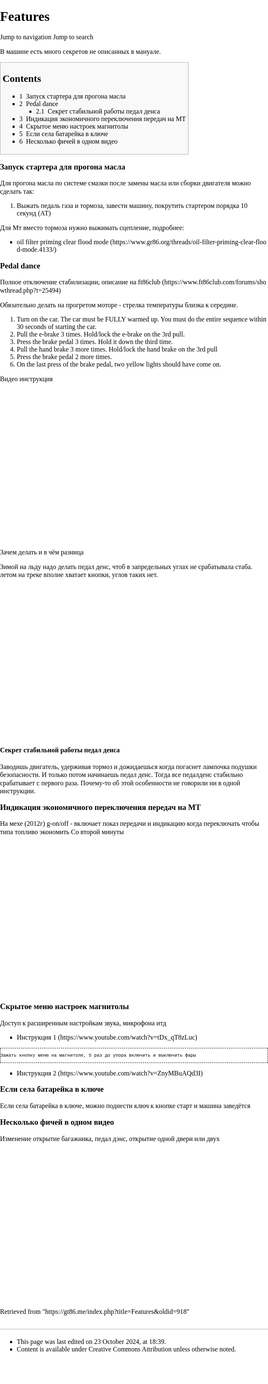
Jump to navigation (26, 36)
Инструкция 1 (36, 1037)
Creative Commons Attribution (130, 1350)
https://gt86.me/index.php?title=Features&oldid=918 (116, 1312)
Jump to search (73, 36)
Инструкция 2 (36, 1074)
